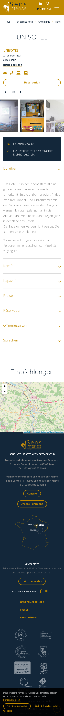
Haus (7, 21)
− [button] (4, 391)
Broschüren (28, 617)
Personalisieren (11, 699)
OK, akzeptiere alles (17, 706)
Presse (24, 609)
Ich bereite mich (24, 21)
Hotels (58, 21)
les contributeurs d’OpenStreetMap (48, 432)
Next (40, 128)
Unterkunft (44, 21)
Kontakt (32, 493)
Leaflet (27, 432)
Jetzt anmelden (32, 581)
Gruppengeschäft (32, 602)
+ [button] (4, 386)
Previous (24, 128)
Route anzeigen (12, 64)
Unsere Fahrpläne (32, 503)
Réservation (32, 82)
